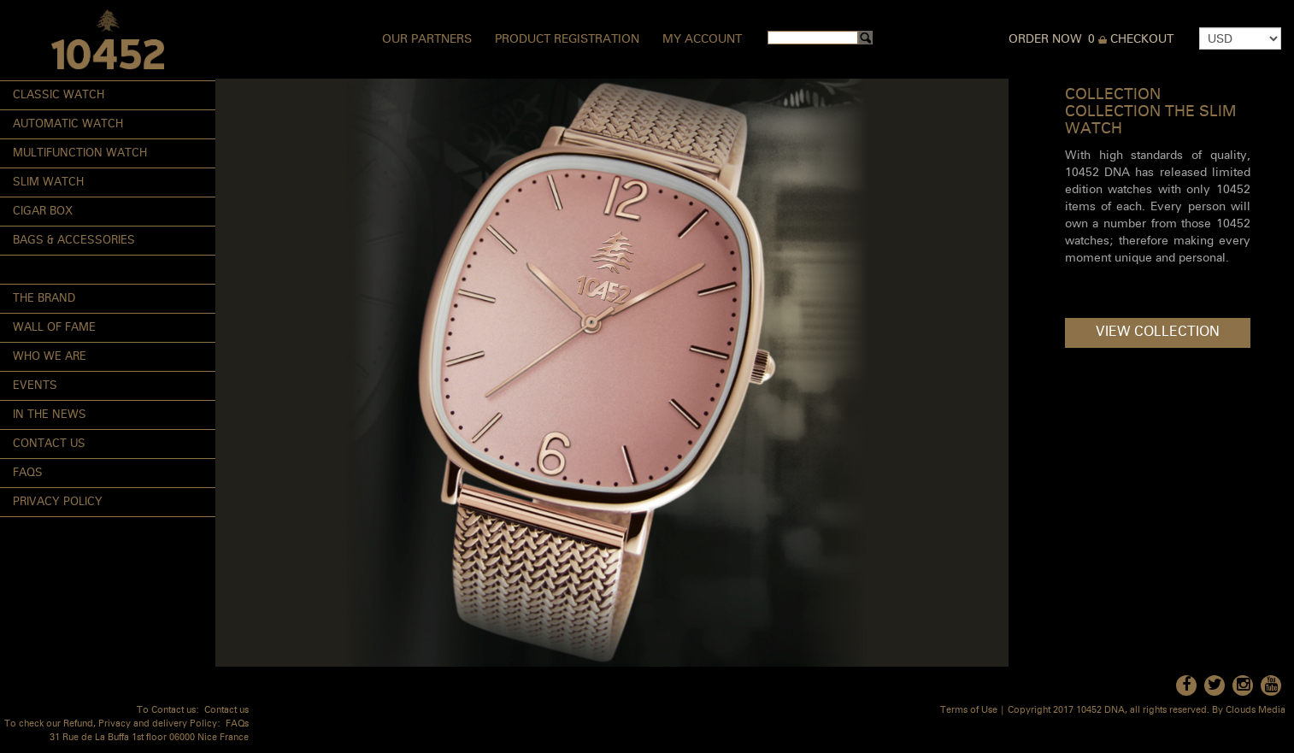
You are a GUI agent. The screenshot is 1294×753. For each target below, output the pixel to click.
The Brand (44, 298)
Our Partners (427, 39)
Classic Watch (58, 95)
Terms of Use (968, 710)
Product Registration (567, 39)
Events (35, 385)
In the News (49, 415)
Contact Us (49, 444)
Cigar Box (43, 211)
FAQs (28, 473)
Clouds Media (1255, 710)
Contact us (226, 710)
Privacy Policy (58, 502)
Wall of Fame (54, 327)
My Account (702, 39)
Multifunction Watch (80, 153)
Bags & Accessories (74, 240)
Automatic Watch (68, 124)
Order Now (1045, 39)
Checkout (1141, 39)
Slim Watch (48, 182)
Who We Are (49, 356)
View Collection (1158, 332)
